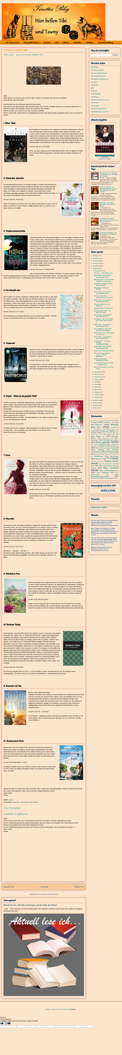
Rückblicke (98, 456)
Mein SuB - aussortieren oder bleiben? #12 (102, 300)
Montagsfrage (110, 451)
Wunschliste (95, 478)
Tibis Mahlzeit (103, 472)
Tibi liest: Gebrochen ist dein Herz (102, 304)
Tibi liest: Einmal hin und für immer (103, 367)
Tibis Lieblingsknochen (109, 470)
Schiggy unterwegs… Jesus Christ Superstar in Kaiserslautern (109, 220)
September (98, 377)
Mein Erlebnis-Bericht (109, 446)
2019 (95, 403)
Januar (97, 397)
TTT (109, 458)
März (96, 392)
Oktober (97, 374)
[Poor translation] (7, 1023)
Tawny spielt (111, 461)
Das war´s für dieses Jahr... (103, 273)
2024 (95, 261)
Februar (97, 394)
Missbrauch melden (99, 507)
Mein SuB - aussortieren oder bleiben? (26, 802)
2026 (95, 256)
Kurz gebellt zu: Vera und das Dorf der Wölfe (102, 329)
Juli (95, 382)
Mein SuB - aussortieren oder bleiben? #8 (102, 347)
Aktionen (66, 42)
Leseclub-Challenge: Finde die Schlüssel (103, 284)
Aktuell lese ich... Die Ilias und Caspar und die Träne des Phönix (30, 905)
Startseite (44, 887)
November (98, 372)
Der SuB (47, 42)
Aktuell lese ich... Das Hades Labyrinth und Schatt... (104, 280)
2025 (95, 258)
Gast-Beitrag (105, 438)
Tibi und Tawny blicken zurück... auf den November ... (102, 354)
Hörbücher (94, 85)
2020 (96, 400)
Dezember (98, 271)
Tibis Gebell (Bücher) (31, 42)
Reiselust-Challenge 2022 (104, 351)
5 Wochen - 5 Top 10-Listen (101, 420)
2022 (95, 266)
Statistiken (77, 42)
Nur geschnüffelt (112, 453)
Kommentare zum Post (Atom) (48, 894)
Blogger (73, 1009)
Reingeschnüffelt (99, 454)
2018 (95, 405)
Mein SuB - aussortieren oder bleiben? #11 (102, 315)
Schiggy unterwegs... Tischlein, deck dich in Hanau (107, 204)
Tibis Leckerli (111, 467)
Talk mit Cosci (96, 461)
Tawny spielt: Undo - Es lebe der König (102, 311)
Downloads (95, 106)
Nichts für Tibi (96, 453)
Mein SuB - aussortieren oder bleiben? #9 (102, 337)
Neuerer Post (8, 887)
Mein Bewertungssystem (99, 79)
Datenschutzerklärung (105, 42)
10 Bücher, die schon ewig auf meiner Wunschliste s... (103, 320)
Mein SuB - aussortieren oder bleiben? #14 (102, 276)
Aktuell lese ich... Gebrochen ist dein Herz (104, 333)
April (96, 389)
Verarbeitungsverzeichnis (99, 111)
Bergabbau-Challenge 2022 (101, 288)
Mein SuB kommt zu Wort (105, 448)
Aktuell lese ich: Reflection (103, 308)
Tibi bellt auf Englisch (106, 464)
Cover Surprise (107, 432)
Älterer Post (79, 887)
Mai (95, 387)
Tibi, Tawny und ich (12, 42)
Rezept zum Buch (113, 454)
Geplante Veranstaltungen (100, 100)
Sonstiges (114, 456)
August (97, 379)
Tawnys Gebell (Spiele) (99, 73)
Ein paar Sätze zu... (105, 435)
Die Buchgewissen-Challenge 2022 (101, 359)
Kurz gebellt (103, 442)
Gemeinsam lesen (111, 440)
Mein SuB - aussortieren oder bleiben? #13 (102, 292)
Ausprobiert (97, 429)
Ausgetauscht (114, 427)
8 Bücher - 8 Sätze (111, 422)
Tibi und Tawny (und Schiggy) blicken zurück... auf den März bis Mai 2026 (108, 189)
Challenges (89, 42)
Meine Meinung (97, 449)
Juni (96, 384)
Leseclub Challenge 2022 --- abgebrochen (103, 363)
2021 (95, 268)
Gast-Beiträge (96, 94)
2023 (95, 263)
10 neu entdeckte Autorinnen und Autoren (103, 296)
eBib (56, 42)
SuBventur (99, 459)
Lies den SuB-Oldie (98, 444)
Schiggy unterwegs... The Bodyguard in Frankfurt (108, 233)
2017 (95, 408)
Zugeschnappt (109, 478)
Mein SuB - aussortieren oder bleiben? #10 (102, 325)
